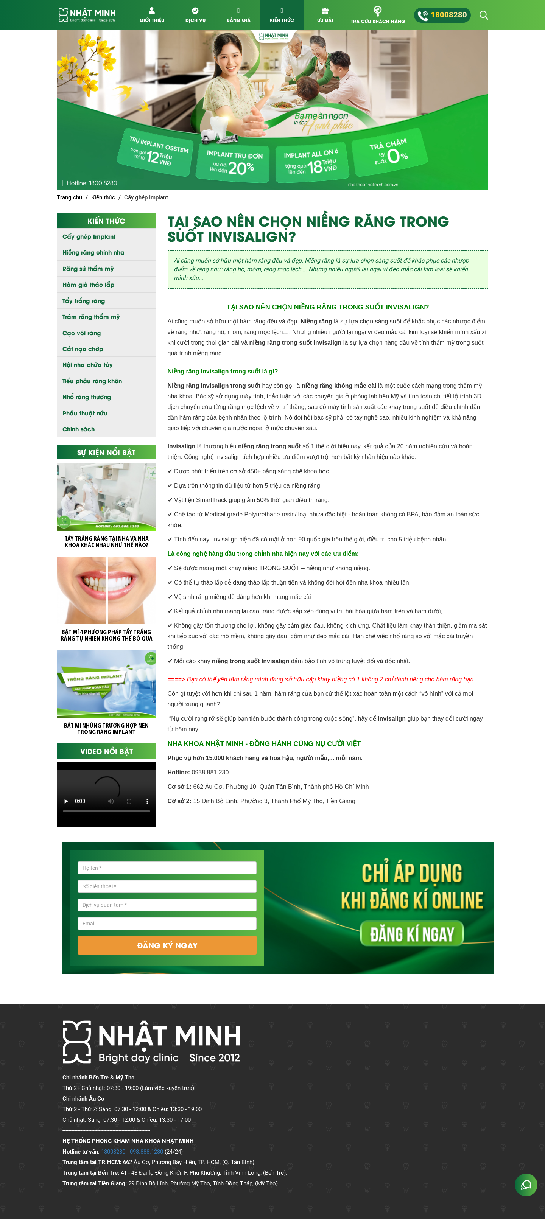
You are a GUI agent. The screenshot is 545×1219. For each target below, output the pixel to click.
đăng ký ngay (167, 944)
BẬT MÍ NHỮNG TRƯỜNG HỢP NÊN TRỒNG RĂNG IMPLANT (106, 729)
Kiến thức (103, 197)
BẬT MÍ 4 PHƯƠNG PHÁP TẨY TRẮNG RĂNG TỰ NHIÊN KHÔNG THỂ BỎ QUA (107, 636)
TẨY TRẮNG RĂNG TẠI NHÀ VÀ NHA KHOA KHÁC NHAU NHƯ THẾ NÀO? (106, 542)
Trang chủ (69, 197)
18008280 (113, 1151)
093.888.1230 (146, 1151)
